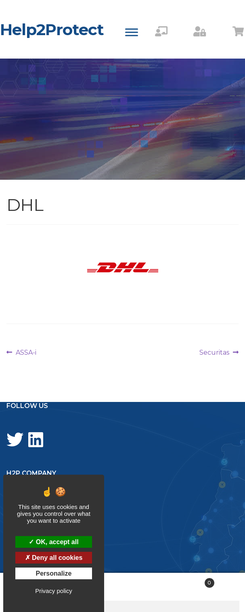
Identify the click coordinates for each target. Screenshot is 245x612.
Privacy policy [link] (53, 590)
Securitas (214, 352)
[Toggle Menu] (131, 32)
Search (122, 587)
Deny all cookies (54, 557)
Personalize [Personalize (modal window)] (54, 573)
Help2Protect (52, 29)
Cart (189, 581)
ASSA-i (25, 352)
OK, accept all (53, 541)
